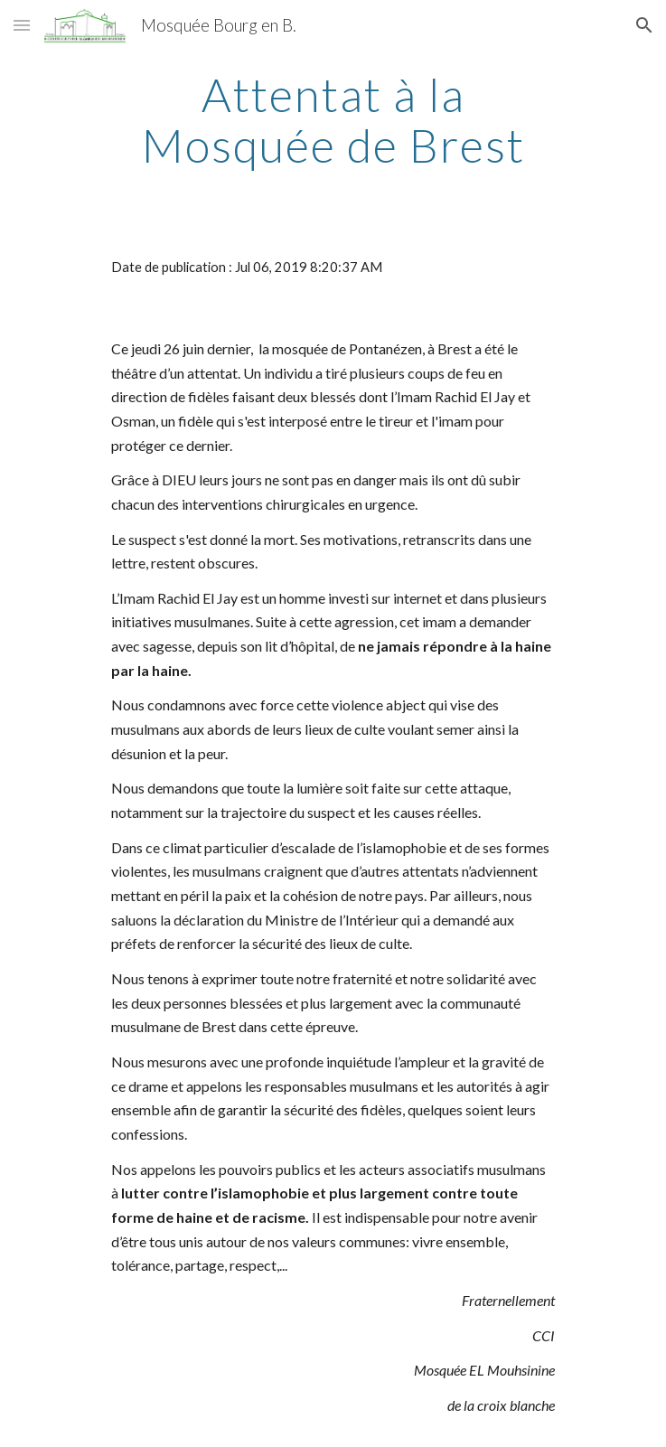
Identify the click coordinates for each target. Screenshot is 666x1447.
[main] (333, 119)
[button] (21, 25)
